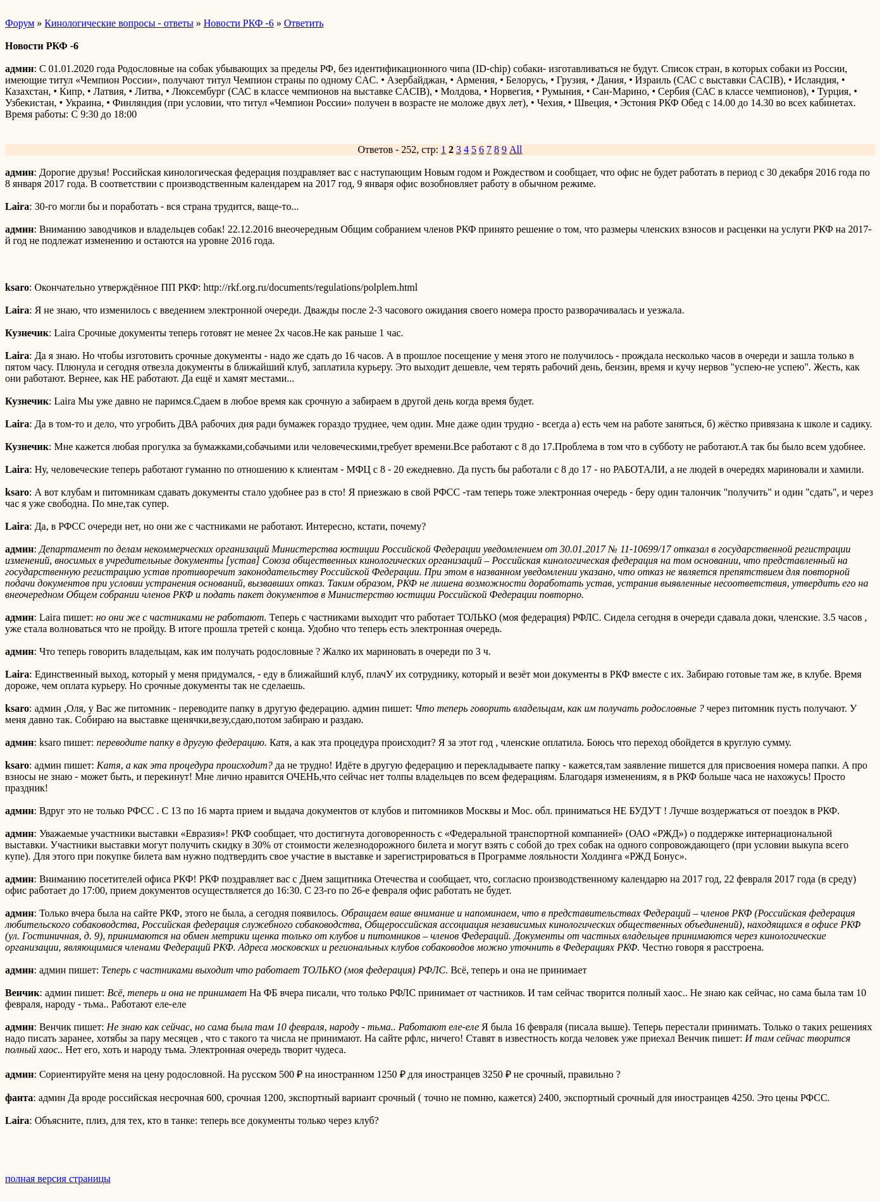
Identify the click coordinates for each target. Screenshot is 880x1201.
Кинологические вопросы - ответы (118, 23)
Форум (19, 23)
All (515, 149)
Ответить (304, 23)
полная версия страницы (58, 1178)
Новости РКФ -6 (239, 23)
